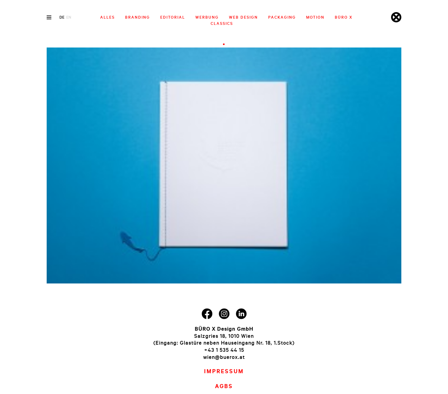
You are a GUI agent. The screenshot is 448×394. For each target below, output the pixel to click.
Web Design (243, 17)
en (68, 17)
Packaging (282, 17)
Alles (107, 17)
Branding (137, 17)
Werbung (207, 17)
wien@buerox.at (224, 357)
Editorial (172, 17)
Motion (315, 17)
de (61, 17)
